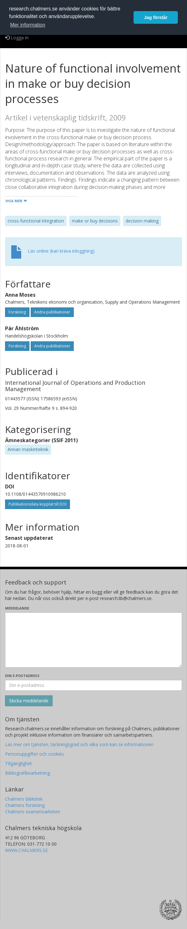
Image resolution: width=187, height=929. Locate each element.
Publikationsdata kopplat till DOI (37, 504)
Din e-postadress (22, 675)
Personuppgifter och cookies (34, 754)
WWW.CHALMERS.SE (26, 850)
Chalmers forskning (25, 805)
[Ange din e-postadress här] (93, 685)
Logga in (16, 38)
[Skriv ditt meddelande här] (93, 640)
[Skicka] (29, 700)
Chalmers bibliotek (24, 799)
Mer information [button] (27, 25)
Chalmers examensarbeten (32, 812)
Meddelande (17, 608)
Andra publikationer (52, 312)
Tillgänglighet (18, 763)
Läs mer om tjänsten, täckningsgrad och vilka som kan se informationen (79, 744)
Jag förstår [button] (155, 17)
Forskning (17, 312)
